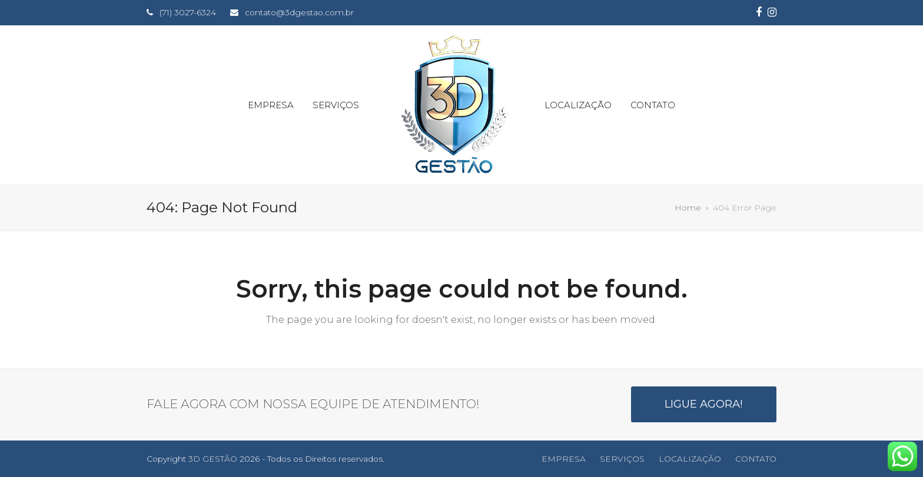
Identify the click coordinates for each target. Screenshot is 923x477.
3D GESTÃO (212, 458)
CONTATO (755, 458)
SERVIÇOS (622, 458)
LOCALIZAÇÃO (690, 458)
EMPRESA (564, 458)
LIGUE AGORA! (704, 404)
